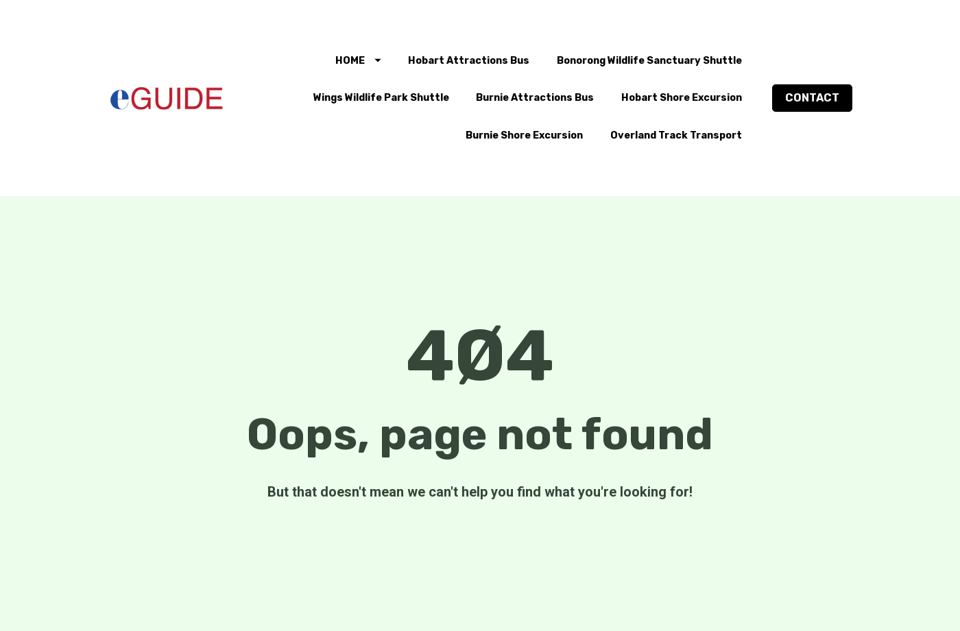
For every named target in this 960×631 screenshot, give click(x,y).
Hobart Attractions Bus (468, 61)
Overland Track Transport (676, 135)
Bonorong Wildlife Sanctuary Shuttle (649, 61)
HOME (358, 61)
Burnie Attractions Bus (535, 98)
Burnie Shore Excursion (524, 135)
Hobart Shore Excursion (681, 98)
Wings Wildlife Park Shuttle (381, 98)
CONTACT (812, 97)
